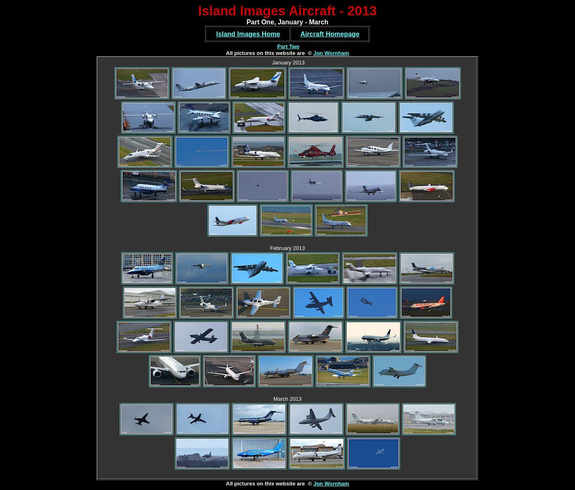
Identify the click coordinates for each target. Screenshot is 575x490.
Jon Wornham (331, 53)
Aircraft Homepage (330, 34)
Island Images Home (248, 34)
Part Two (288, 46)
